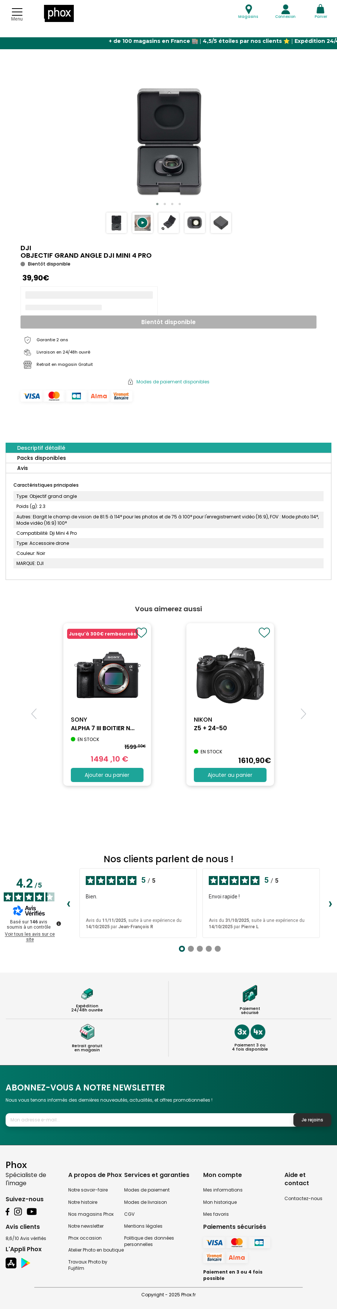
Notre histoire (82, 1202)
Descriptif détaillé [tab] (41, 448)
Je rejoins (312, 1120)
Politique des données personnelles (149, 1241)
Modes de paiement (147, 1190)
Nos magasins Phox (91, 1214)
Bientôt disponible (168, 322)
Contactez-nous (303, 1198)
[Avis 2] (191, 949)
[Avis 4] (209, 949)
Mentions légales (143, 1226)
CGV (129, 1214)
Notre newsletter (86, 1226)
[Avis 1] (182, 949)
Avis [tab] (22, 468)
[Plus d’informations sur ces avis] (58, 923)
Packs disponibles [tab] (41, 458)
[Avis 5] (218, 949)
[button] (143, 223)
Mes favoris (216, 1214)
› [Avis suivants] (330, 903)
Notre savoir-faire (88, 1190)
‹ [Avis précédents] (68, 903)
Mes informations (223, 1190)
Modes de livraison (145, 1202)
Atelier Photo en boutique (96, 1250)
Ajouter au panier (107, 775)
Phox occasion (85, 1238)
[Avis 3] (200, 949)
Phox (16, 1164)
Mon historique (220, 1202)
